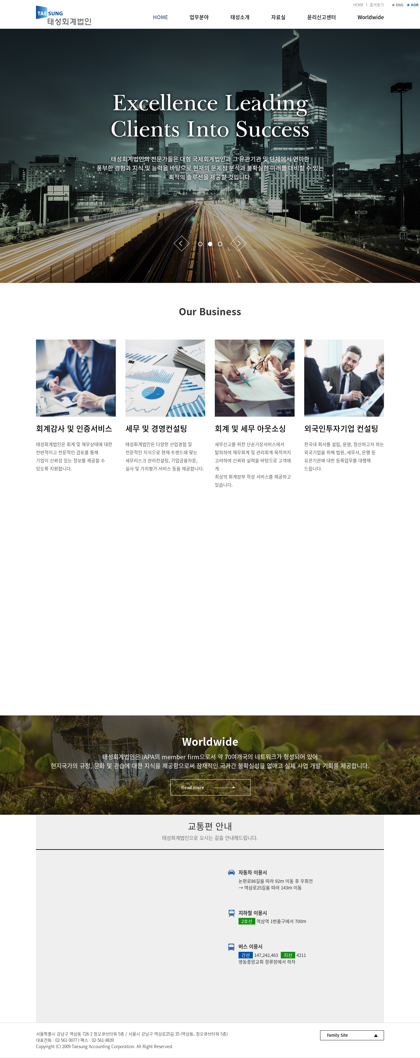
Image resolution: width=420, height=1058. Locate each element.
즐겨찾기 (377, 4)
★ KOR (412, 4)
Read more (192, 787)
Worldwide (371, 17)
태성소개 (240, 17)
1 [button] (200, 244)
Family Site (337, 1035)
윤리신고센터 (321, 17)
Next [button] (238, 243)
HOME (358, 4)
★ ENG (398, 4)
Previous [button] (182, 243)
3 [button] (220, 244)
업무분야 (199, 17)
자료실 (278, 17)
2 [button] (210, 244)
